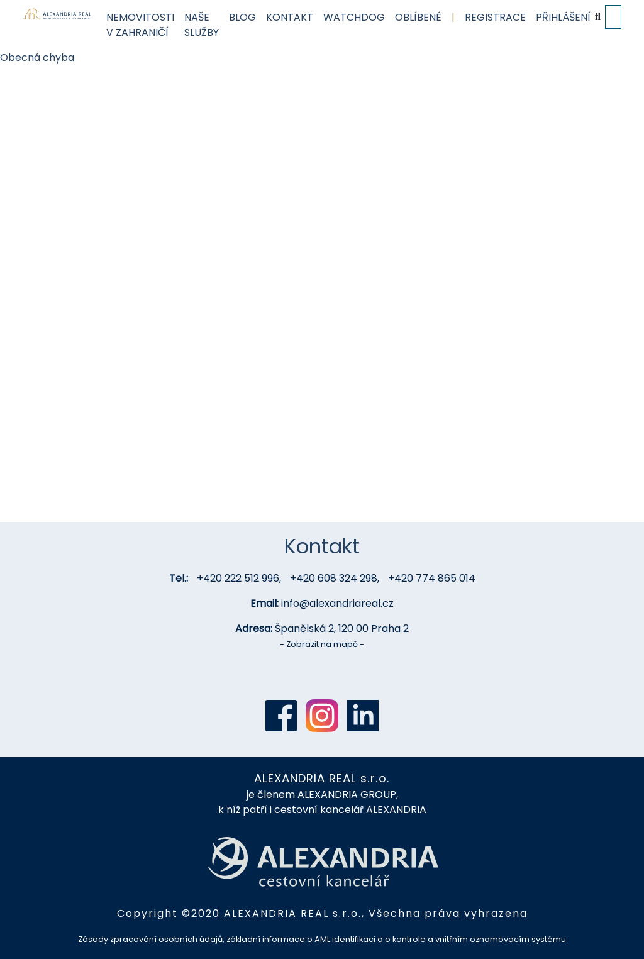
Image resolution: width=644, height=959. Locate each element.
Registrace (495, 17)
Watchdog (354, 17)
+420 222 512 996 (238, 578)
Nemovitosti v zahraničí (140, 25)
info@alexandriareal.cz (337, 603)
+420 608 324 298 (333, 578)
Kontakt (289, 17)
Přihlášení (563, 17)
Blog (242, 17)
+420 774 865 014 (431, 578)
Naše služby (201, 25)
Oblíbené (418, 17)
